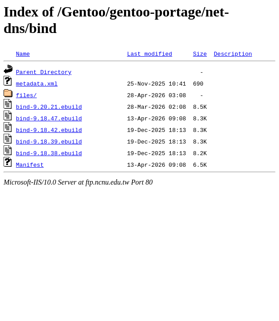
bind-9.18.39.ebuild (49, 141)
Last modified (149, 53)
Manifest (30, 164)
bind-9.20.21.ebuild (49, 107)
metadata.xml (37, 83)
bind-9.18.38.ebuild (49, 153)
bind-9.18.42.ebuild (49, 130)
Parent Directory (44, 72)
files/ (26, 95)
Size (200, 53)
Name (23, 53)
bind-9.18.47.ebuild (49, 118)
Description (233, 53)
